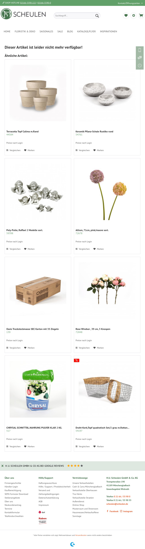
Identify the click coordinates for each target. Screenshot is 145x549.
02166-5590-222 (28, 2)
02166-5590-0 (44, 2)
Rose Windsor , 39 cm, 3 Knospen (93, 330)
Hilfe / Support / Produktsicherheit (54, 486)
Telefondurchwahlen (14, 516)
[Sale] (60, 31)
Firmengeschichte (13, 483)
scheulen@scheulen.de (117, 504)
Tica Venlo (77, 494)
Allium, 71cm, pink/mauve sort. (92, 232)
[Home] (7, 31)
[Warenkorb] (141, 16)
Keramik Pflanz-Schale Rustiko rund (94, 133)
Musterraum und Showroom (85, 508)
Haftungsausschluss (48, 483)
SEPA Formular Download (16, 494)
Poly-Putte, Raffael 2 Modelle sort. (24, 232)
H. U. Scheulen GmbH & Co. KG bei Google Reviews (34, 465)
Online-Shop (78, 505)
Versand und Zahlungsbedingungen (49, 492)
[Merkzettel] (126, 16)
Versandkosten (81, 535)
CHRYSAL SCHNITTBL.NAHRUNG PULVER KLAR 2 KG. (34, 429)
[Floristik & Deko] (25, 31)
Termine (8, 508)
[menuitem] (77, 16)
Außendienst (78, 501)
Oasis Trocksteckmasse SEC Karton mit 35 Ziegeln (32, 330)
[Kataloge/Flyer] (86, 31)
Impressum (44, 505)
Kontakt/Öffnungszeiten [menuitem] (129, 3)
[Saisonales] (46, 31)
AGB (40, 501)
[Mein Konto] (133, 16)
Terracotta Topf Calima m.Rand (22, 133)
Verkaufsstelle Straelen (83, 497)
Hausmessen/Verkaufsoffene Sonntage (85, 514)
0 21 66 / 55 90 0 (122, 496)
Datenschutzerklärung (49, 497)
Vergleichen (13, 150)
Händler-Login (11, 486)
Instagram (126, 511)
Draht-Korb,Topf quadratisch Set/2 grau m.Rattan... (102, 429)
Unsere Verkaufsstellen (83, 483)
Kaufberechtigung (13, 490)
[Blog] (70, 31)
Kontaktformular (12, 512)
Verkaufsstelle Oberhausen (84, 490)
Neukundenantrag (13, 505)
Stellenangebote (12, 497)
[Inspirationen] (108, 31)
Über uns (9, 501)
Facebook (112, 511)
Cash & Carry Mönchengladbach (87, 486)
